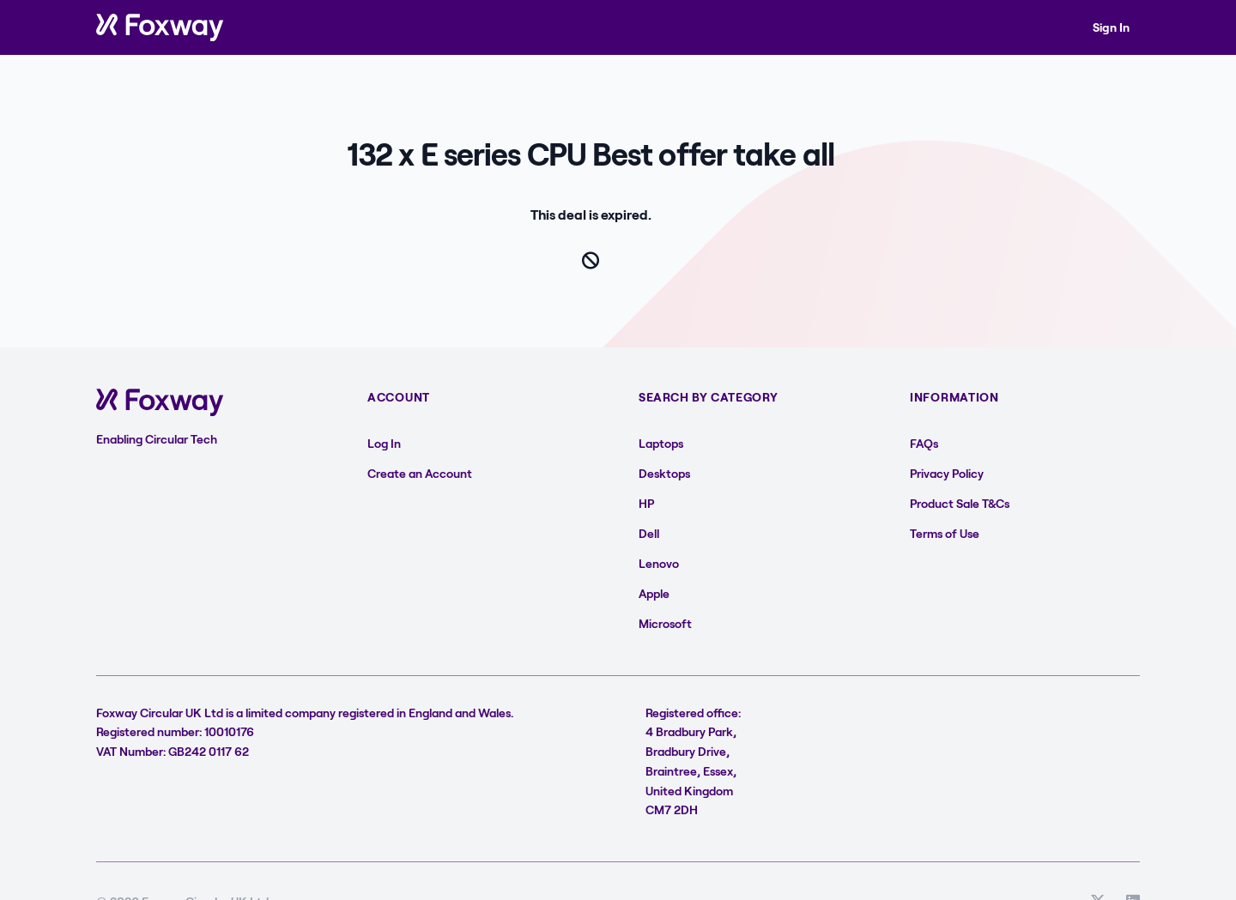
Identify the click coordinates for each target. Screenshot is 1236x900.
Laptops (661, 443)
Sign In (1111, 27)
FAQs (924, 443)
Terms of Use (944, 533)
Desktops (664, 473)
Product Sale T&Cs (959, 503)
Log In (384, 443)
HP (646, 503)
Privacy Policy (947, 473)
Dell (649, 533)
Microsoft (665, 623)
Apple (654, 593)
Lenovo (659, 563)
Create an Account (419, 473)
